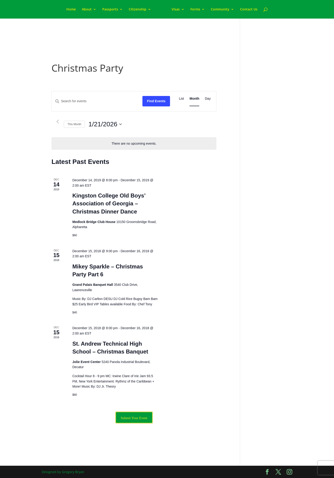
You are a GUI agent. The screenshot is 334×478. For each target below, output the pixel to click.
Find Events (156, 101)
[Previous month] (57, 121)
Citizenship (137, 9)
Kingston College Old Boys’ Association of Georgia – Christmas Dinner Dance (109, 203)
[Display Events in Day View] (208, 98)
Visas (176, 9)
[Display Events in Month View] (194, 98)
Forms (195, 9)
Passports (110, 9)
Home (71, 9)
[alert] (133, 143)
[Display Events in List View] (181, 98)
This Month (74, 124)
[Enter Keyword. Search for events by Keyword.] (97, 101)
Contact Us (248, 9)
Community (220, 9)
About (87, 9)
